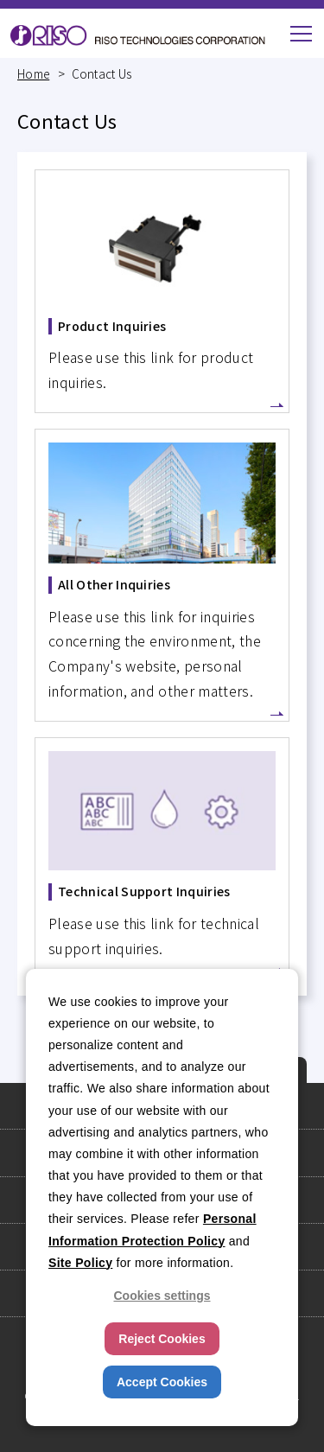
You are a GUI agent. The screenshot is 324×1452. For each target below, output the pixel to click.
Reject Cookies (161, 1339)
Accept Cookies (162, 1382)
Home (33, 73)
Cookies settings (161, 1295)
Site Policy (80, 1263)
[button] (301, 33)
